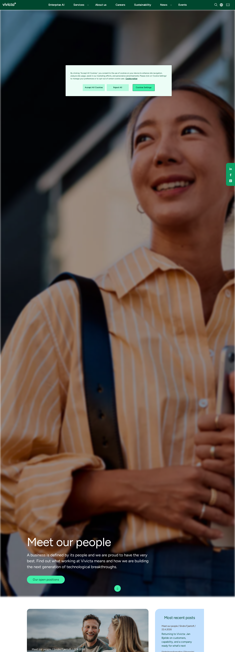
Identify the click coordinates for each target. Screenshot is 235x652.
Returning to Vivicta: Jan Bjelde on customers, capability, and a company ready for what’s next (177, 639)
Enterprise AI (56, 4)
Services (78, 4)
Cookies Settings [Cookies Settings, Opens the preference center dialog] (143, 87)
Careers (120, 4)
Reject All (117, 87)
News (163, 4)
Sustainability (142, 4)
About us (100, 4)
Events (182, 4)
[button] (80, 5)
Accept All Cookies (94, 87)
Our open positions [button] (46, 579)
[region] (119, 80)
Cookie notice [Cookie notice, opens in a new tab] (131, 78)
